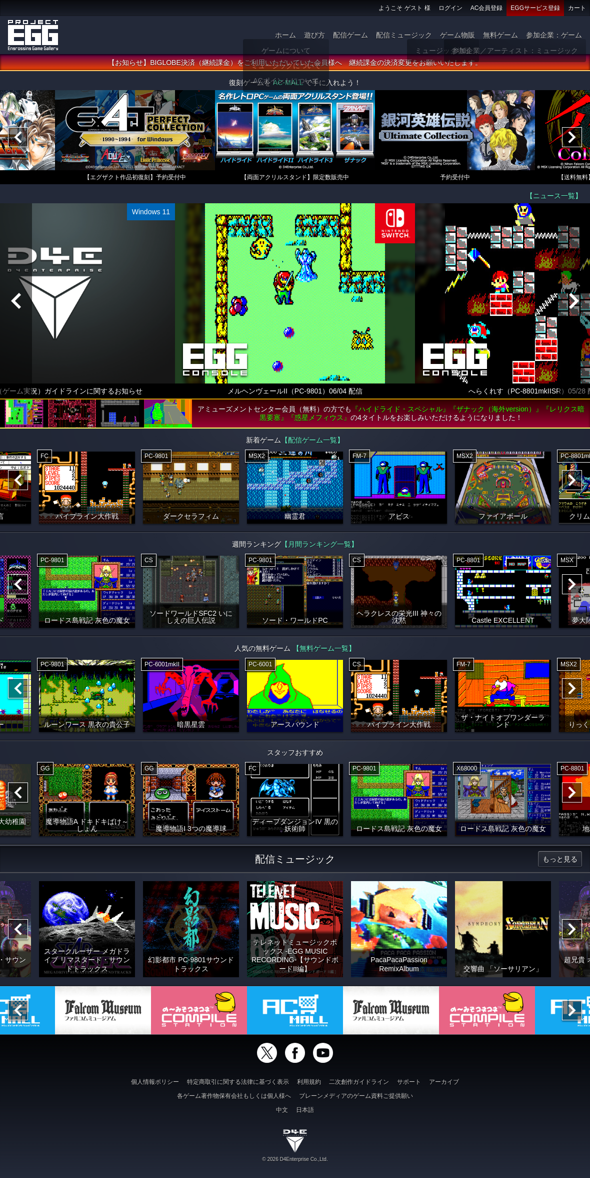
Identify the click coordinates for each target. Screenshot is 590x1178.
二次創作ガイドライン (359, 1082)
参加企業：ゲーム (554, 35)
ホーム (285, 35)
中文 (282, 1110)
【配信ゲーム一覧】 (312, 440)
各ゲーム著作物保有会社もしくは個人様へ (234, 1096)
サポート (409, 1082)
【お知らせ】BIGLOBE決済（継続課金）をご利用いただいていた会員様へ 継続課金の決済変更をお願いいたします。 (295, 63)
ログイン (450, 8)
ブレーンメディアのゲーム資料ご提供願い (356, 1096)
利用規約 (309, 1082)
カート (577, 8)
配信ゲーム (350, 35)
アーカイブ (444, 1082)
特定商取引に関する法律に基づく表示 (238, 1082)
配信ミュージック (404, 35)
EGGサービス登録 (535, 8)
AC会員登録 (486, 8)
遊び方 (314, 35)
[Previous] (18, 137)
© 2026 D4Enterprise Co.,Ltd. (295, 1159)
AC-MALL (288, 83)
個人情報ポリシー (155, 1082)
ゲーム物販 (457, 35)
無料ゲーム (500, 35)
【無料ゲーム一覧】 (324, 648)
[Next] (572, 137)
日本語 (305, 1110)
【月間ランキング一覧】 (319, 544)
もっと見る (560, 859)
